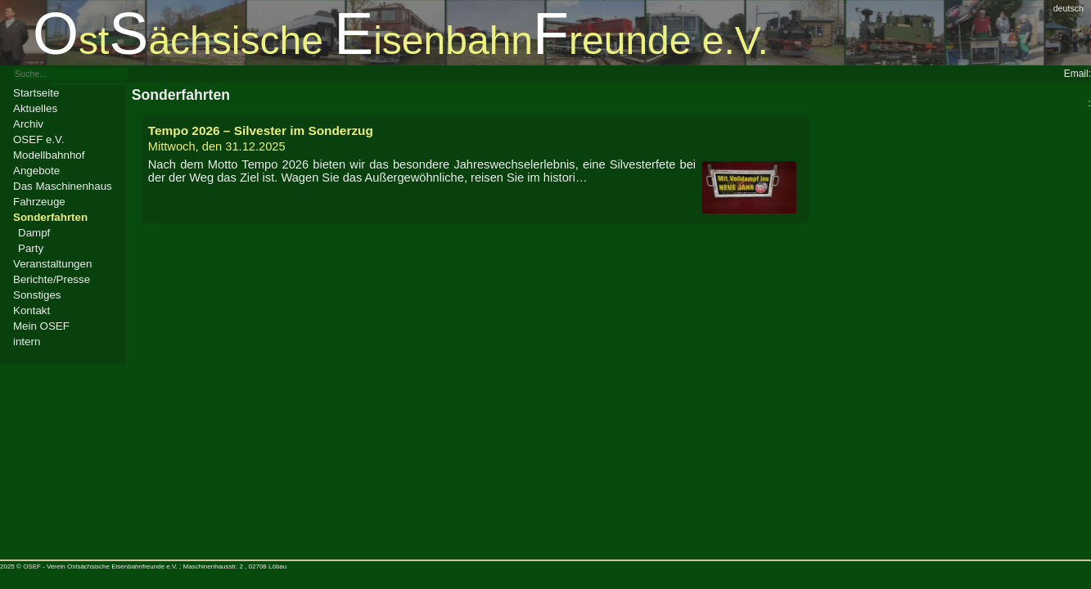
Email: (1077, 73)
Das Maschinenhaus (62, 186)
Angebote (36, 170)
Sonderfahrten (50, 217)
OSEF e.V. (38, 139)
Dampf (34, 233)
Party (30, 248)
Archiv (28, 124)
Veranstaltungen (52, 264)
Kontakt (31, 310)
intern (26, 341)
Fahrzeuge (39, 202)
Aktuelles (35, 108)
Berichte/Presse (51, 279)
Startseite (36, 93)
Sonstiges (37, 295)
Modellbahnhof (48, 155)
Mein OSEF (41, 326)
